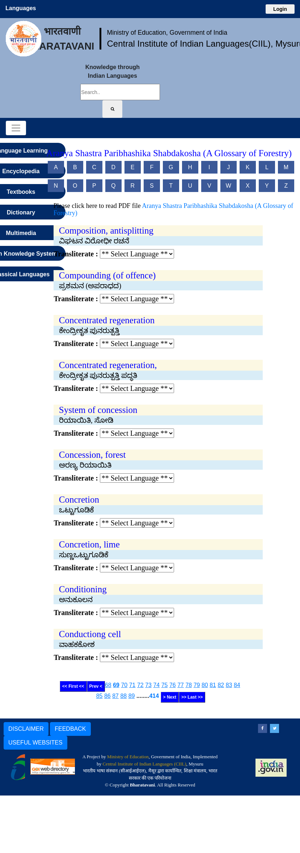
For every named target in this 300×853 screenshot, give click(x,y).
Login (280, 9)
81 (213, 685)
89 (131, 696)
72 (140, 685)
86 (107, 696)
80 (205, 685)
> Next (169, 697)
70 (124, 685)
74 (156, 685)
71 (132, 685)
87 (115, 696)
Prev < (95, 686)
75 (164, 685)
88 (123, 696)
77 (180, 685)
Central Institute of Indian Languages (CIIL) (144, 764)
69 (116, 685)
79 (197, 685)
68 (108, 685)
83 (229, 685)
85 (99, 696)
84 (237, 685)
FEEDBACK (70, 729)
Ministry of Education (128, 756)
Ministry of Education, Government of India (167, 32)
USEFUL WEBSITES (35, 742)
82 (220, 685)
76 (172, 685)
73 (148, 685)
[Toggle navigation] (16, 128)
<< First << (73, 686)
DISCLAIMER (26, 729)
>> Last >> (192, 697)
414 (154, 696)
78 (188, 685)
